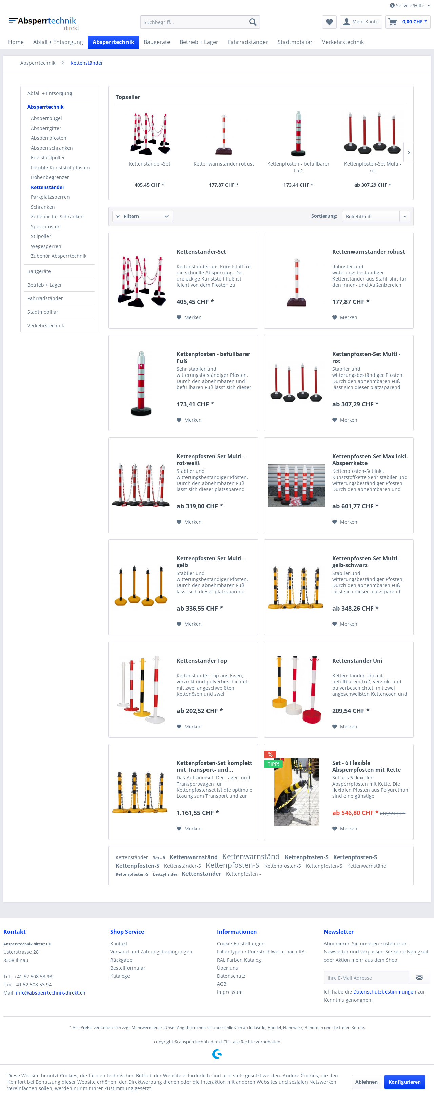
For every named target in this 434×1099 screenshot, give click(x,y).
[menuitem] (200, 22)
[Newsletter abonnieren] (419, 977)
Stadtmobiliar (42, 312)
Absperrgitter (46, 128)
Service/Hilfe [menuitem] (408, 5)
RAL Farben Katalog (239, 960)
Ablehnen (366, 1082)
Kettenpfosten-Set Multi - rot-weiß (211, 459)
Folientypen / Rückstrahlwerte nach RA (261, 951)
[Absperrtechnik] (113, 42)
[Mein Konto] (361, 22)
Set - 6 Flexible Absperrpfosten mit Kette (366, 766)
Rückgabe (121, 960)
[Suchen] (253, 22)
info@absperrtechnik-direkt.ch (50, 992)
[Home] (15, 42)
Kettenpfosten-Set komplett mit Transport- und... (214, 766)
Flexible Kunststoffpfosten (60, 167)
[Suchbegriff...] (200, 22)
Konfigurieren (405, 1082)
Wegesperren (46, 246)
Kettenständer (47, 187)
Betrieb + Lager (44, 285)
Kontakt (118, 943)
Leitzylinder (165, 874)
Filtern (127, 216)
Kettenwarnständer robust (224, 163)
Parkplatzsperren (50, 197)
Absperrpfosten (48, 138)
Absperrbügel (46, 118)
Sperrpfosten (46, 226)
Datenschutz (231, 975)
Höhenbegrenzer (50, 177)
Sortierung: (324, 216)
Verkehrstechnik (45, 325)
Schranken (43, 207)
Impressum (230, 992)
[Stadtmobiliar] (295, 42)
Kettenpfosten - (243, 874)
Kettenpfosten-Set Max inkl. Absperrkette (370, 459)
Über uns (227, 968)
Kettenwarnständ (194, 857)
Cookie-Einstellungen (241, 943)
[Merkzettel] (329, 22)
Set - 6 (159, 858)
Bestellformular (127, 968)
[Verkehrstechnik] (343, 42)
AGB (221, 984)
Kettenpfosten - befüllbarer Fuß (298, 167)
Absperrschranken (52, 147)
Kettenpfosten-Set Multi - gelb (211, 561)
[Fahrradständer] (248, 42)
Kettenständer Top (202, 660)
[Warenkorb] (408, 22)
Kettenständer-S (183, 866)
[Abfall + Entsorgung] (58, 42)
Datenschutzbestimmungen (384, 991)
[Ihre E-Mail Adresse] (366, 977)
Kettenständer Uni (357, 660)
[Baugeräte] (157, 42)
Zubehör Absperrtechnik (58, 256)
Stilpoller (41, 236)
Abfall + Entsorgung (49, 93)
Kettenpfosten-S (307, 857)
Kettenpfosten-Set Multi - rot (372, 167)
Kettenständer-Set (149, 163)
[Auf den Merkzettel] (189, 317)
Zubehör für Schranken (57, 216)
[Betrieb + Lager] (199, 42)
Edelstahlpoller (48, 157)
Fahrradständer (45, 298)
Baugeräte (39, 271)
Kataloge (120, 975)
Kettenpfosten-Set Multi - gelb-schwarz (366, 561)
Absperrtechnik (45, 106)
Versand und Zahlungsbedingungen (151, 951)
